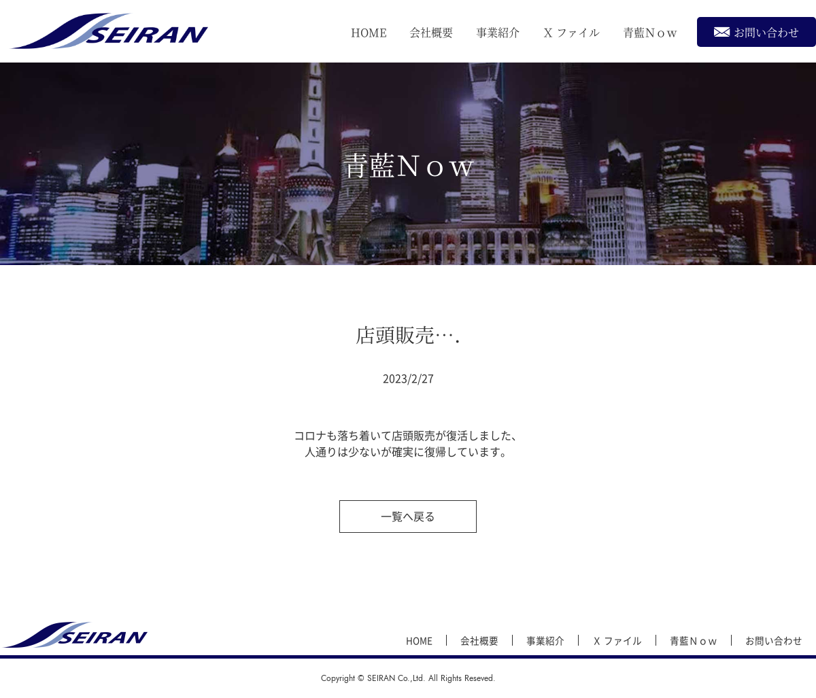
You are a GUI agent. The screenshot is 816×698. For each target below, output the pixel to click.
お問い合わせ (756, 31)
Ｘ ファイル (571, 32)
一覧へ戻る (408, 516)
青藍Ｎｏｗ (650, 32)
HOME (368, 32)
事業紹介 (498, 32)
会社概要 (431, 32)
